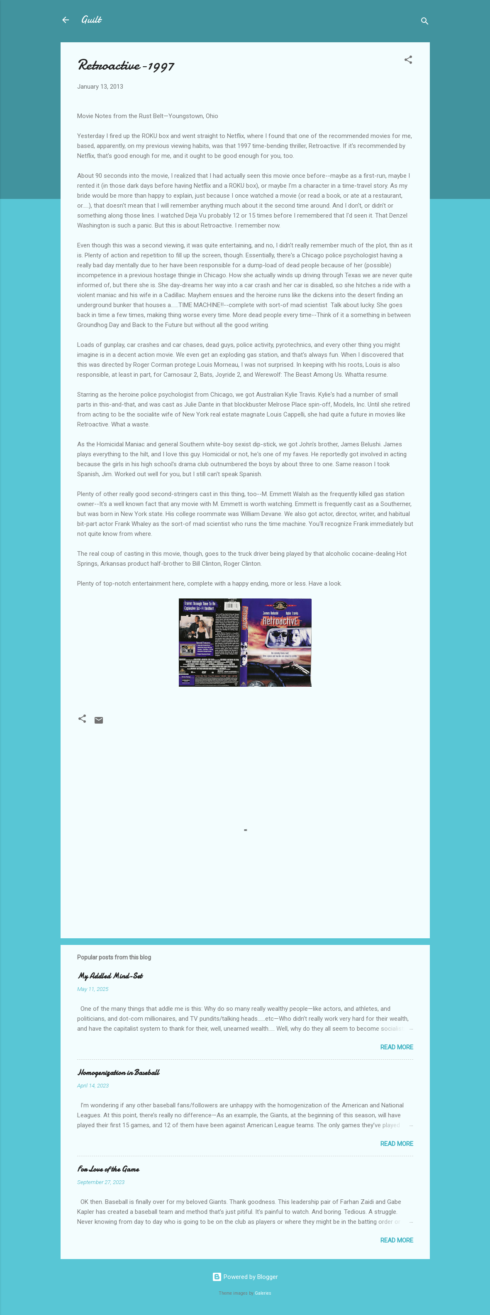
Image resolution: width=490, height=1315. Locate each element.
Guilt (90, 20)
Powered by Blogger (245, 1277)
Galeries (263, 1293)
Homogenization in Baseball (118, 1073)
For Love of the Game (108, 1169)
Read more (396, 1047)
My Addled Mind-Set (109, 976)
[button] (408, 61)
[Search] (425, 22)
